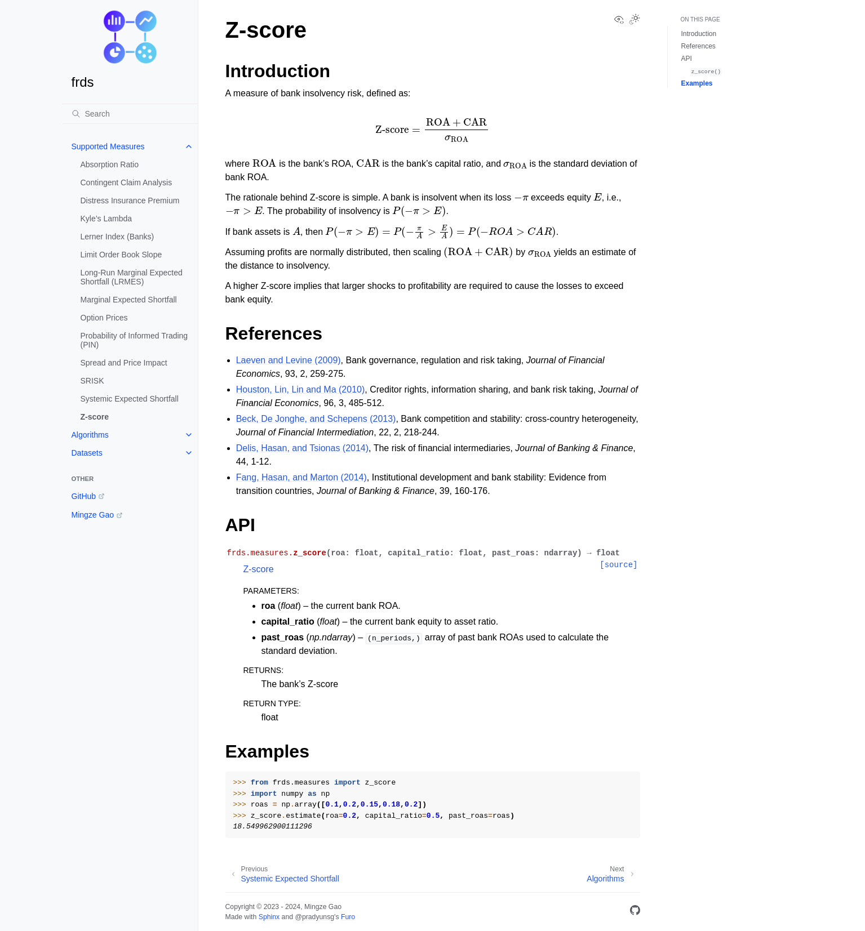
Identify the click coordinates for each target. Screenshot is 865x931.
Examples (697, 83)
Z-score (95, 416)
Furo (348, 917)
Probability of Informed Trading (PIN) (134, 340)
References (698, 46)
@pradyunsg (314, 917)
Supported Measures (108, 146)
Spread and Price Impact (124, 362)
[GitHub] (635, 912)
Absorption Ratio (110, 164)
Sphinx (269, 917)
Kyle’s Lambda (106, 218)
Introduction (699, 34)
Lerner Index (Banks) (117, 236)
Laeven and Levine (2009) (288, 360)
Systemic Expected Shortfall (130, 398)
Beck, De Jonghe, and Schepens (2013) (316, 419)
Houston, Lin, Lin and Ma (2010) (300, 389)
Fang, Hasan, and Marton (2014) (301, 477)
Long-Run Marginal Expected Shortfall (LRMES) (132, 277)
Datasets (87, 452)
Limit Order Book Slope (121, 254)
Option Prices (104, 317)
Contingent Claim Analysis (126, 182)
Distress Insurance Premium (130, 200)
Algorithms (90, 434)
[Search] (130, 114)
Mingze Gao (93, 514)
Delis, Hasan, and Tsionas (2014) (302, 448)
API (686, 59)
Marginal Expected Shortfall (129, 299)
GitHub (84, 496)
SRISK (92, 380)
